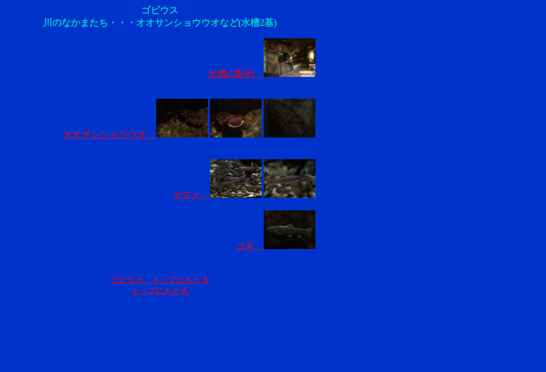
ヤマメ (217, 195)
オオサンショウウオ (135, 134)
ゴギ (275, 246)
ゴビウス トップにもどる (159, 279)
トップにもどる (160, 290)
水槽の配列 (261, 74)
